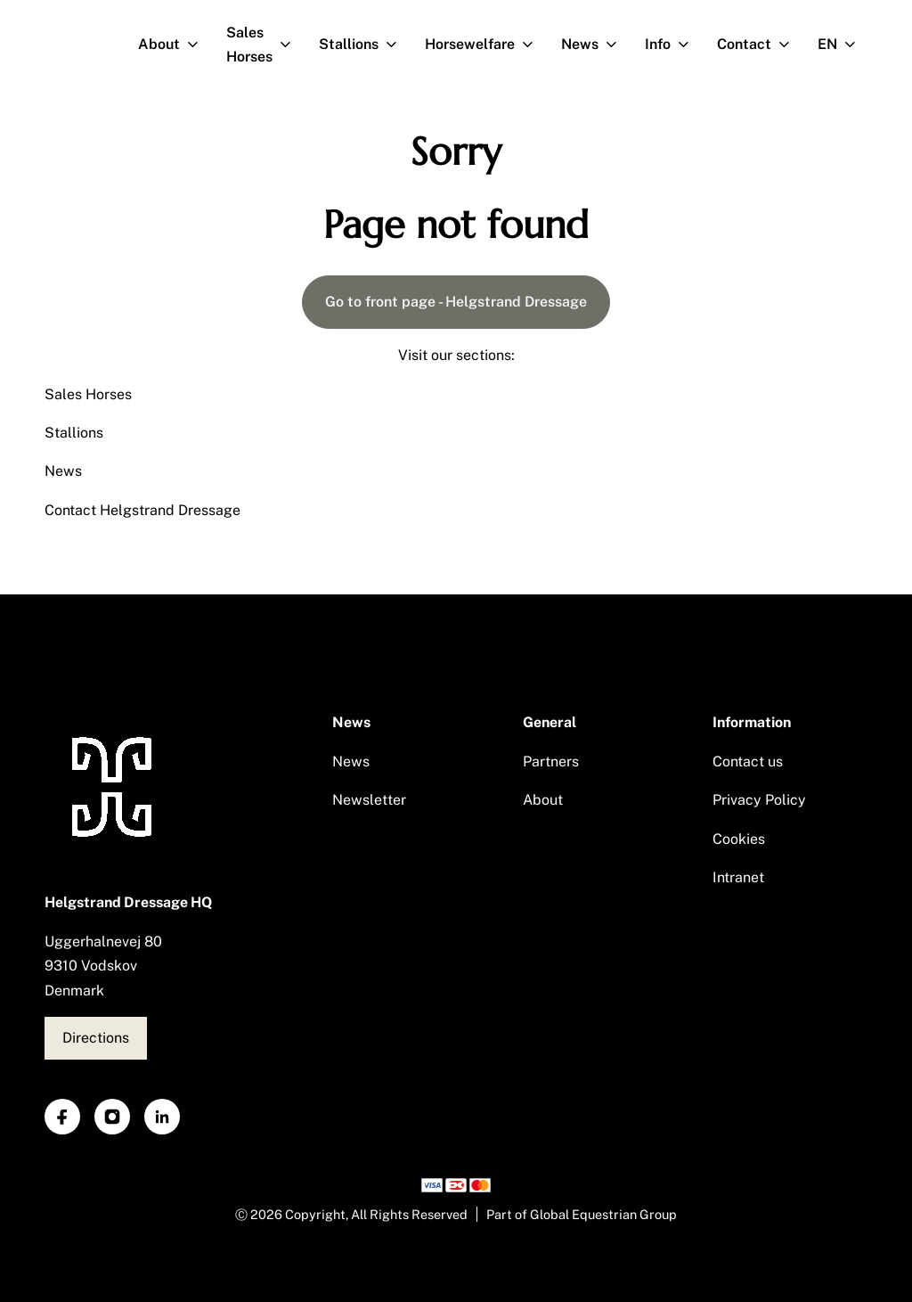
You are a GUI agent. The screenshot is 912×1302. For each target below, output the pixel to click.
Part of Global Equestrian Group (581, 1214)
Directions (95, 1037)
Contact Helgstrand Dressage (142, 510)
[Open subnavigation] (196, 44)
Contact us (747, 761)
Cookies (738, 839)
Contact (760, 44)
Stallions (365, 44)
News (596, 44)
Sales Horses (265, 44)
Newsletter (369, 799)
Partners (551, 761)
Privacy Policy (759, 799)
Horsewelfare (486, 44)
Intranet (738, 877)
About (175, 44)
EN (844, 44)
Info (674, 44)
